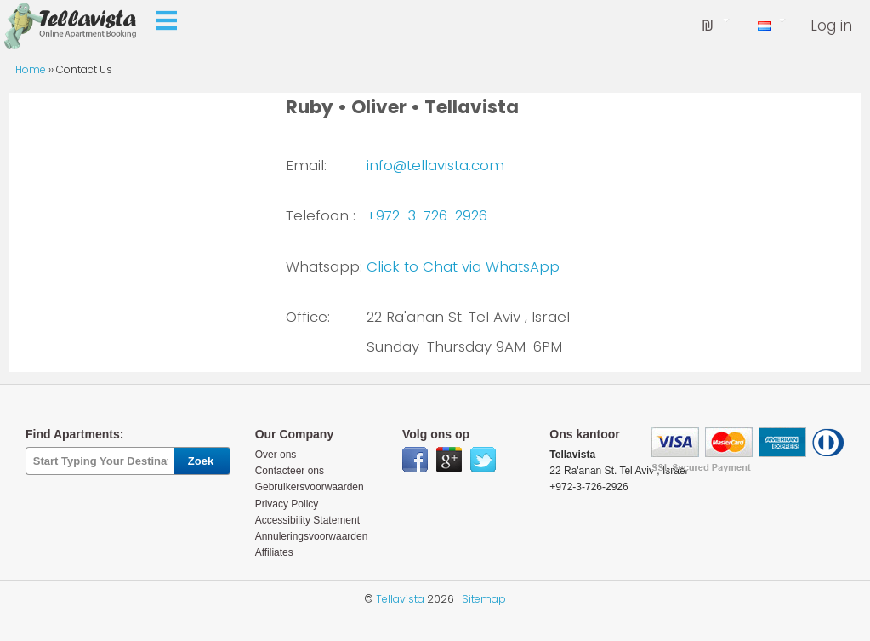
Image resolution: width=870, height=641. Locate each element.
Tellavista (400, 599)
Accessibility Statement (307, 520)
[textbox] (100, 461)
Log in (831, 25)
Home (31, 69)
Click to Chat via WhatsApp (463, 266)
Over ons (276, 455)
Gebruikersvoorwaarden (309, 487)
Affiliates (274, 552)
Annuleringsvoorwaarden (311, 536)
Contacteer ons (289, 471)
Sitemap (484, 599)
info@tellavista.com (435, 165)
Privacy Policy (287, 504)
